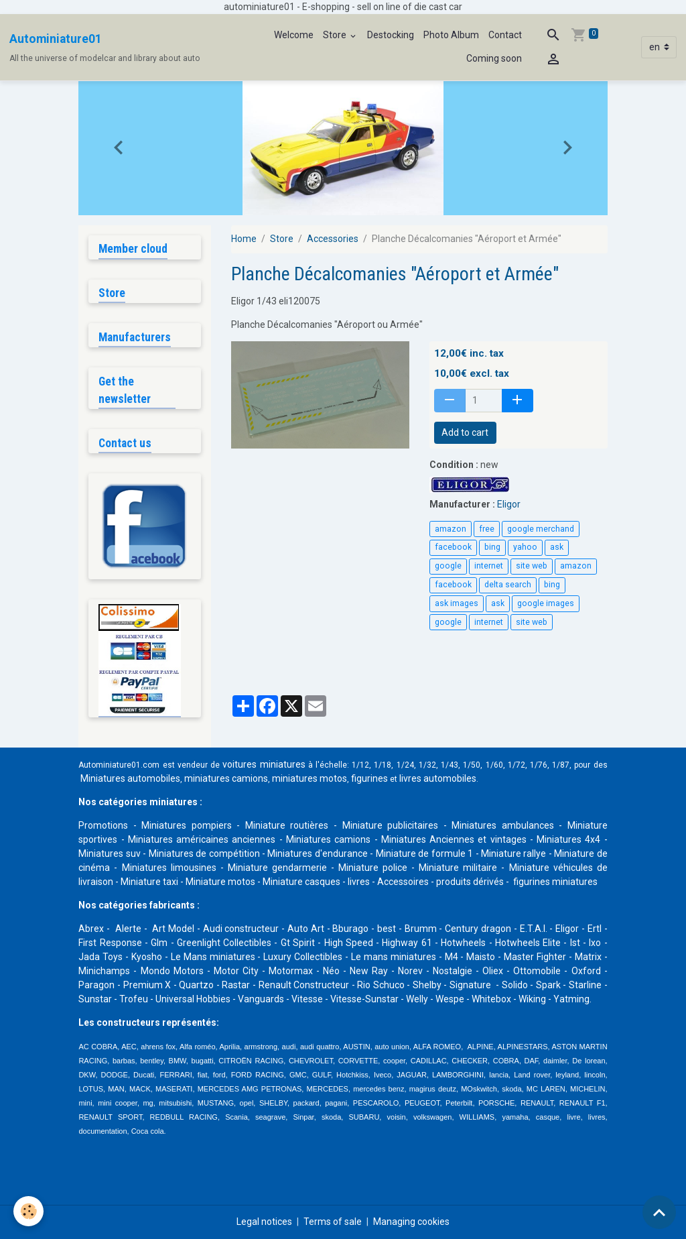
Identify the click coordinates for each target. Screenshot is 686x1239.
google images (545, 603)
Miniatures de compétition (204, 853)
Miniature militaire (458, 867)
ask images (456, 603)
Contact (505, 35)
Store (335, 35)
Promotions (103, 825)
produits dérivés (470, 881)
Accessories (332, 238)
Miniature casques (301, 881)
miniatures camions (226, 778)
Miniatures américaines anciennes (202, 839)
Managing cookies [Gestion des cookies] (411, 1221)
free (486, 529)
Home (244, 238)
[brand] (104, 47)
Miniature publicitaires (390, 825)
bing (492, 547)
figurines (369, 778)
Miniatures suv (109, 853)
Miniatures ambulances (503, 825)
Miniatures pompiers (186, 825)
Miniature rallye (513, 853)
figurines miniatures (554, 881)
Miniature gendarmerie (277, 867)
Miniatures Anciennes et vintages (454, 839)
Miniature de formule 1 (424, 853)
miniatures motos (309, 778)
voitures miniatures (263, 764)
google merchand (540, 529)
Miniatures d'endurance (317, 853)
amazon (450, 529)
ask (556, 547)
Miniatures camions (328, 839)
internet (488, 566)
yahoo (525, 547)
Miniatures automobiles (130, 778)
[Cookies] (28, 1211)
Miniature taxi (149, 881)
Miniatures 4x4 (568, 839)
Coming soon (494, 58)
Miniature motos (220, 881)
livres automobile (435, 778)
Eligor (509, 504)
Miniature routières (287, 825)
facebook (453, 547)
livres (359, 881)
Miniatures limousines (169, 867)
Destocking (390, 35)
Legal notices (264, 1221)
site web (531, 566)
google (448, 566)
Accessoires (403, 881)
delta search (507, 584)
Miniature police (372, 867)
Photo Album (451, 35)
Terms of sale (332, 1221)
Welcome (294, 35)
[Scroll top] (659, 1212)
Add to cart (464, 432)
